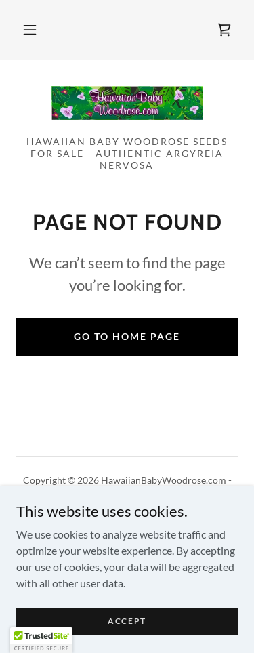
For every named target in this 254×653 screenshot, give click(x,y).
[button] (29, 29)
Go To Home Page (127, 336)
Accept (127, 621)
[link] (224, 29)
